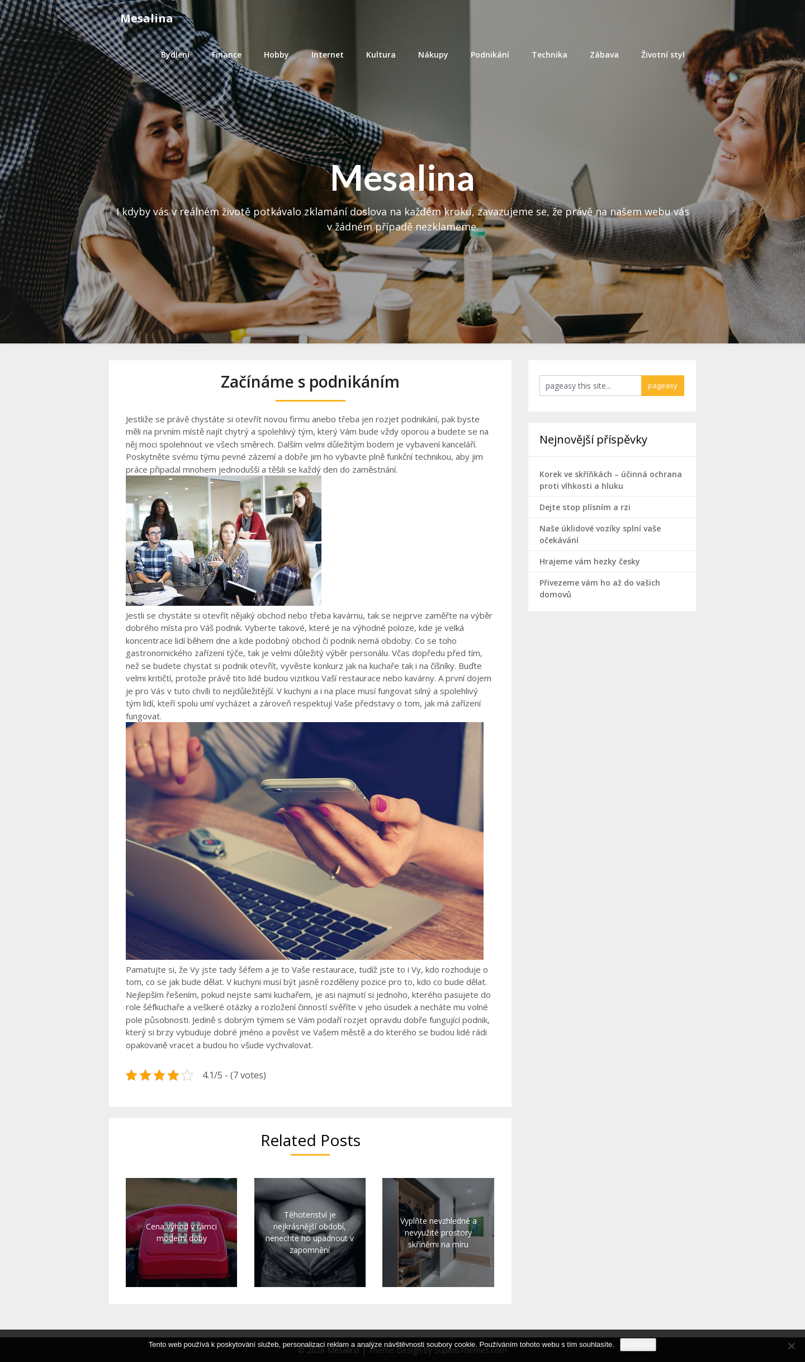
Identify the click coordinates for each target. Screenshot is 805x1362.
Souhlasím (638, 1344)
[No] (791, 1345)
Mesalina (146, 18)
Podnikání (490, 54)
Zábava (604, 54)
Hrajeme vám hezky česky (589, 561)
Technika (549, 54)
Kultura (381, 54)
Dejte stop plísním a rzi (585, 507)
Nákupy (433, 54)
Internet (327, 54)
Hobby (276, 54)
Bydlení (175, 54)
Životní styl (663, 54)
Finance (227, 54)
